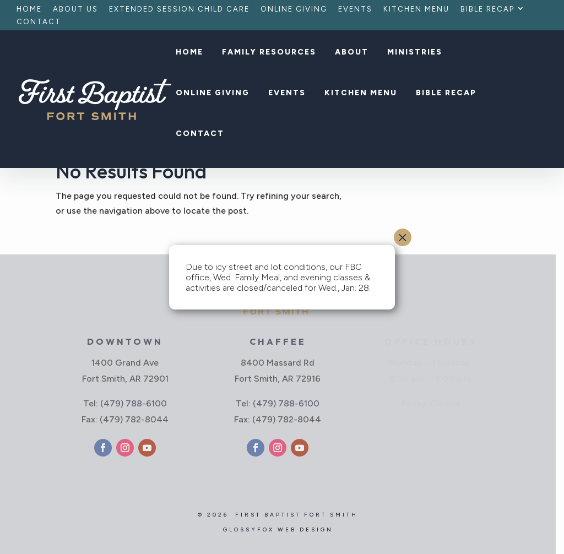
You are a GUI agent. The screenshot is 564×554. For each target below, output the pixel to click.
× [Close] (403, 237)
